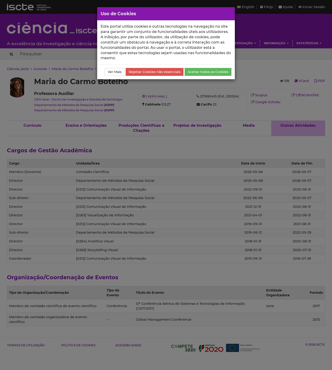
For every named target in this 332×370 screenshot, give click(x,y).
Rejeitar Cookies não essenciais (155, 72)
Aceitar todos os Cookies (208, 72)
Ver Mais (115, 72)
